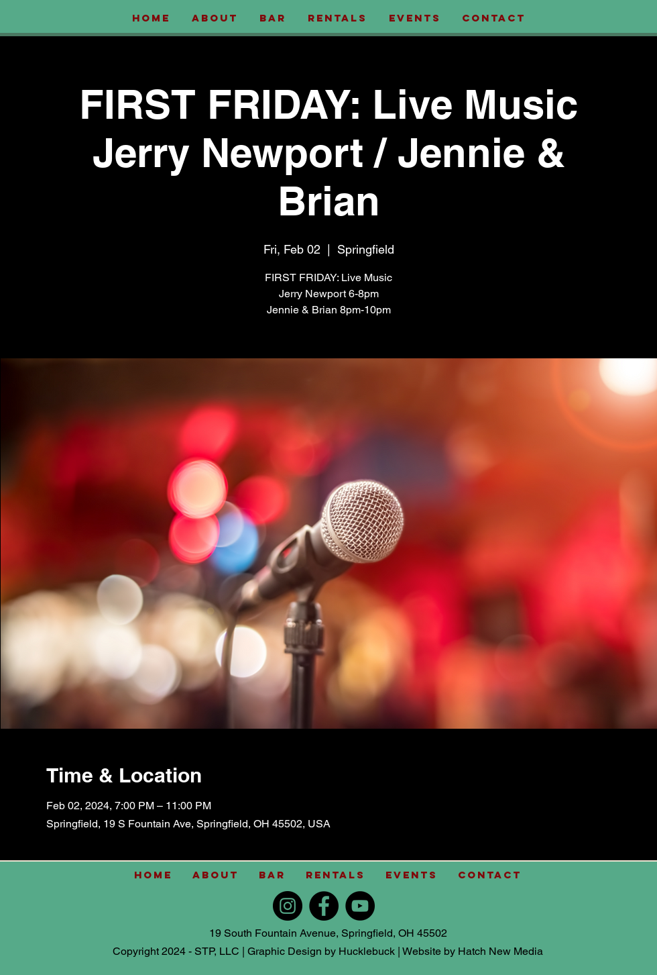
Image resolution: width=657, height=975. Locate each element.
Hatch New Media (500, 951)
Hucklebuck (367, 951)
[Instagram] (287, 906)
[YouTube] (360, 906)
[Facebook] (324, 906)
